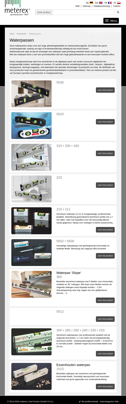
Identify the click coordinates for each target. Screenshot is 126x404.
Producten (21, 34)
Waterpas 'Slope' (85, 275)
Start (12, 34)
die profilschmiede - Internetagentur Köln (100, 401)
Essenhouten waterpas (85, 367)
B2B (78, 6)
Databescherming (102, 6)
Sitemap (86, 6)
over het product (105, 90)
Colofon (116, 6)
